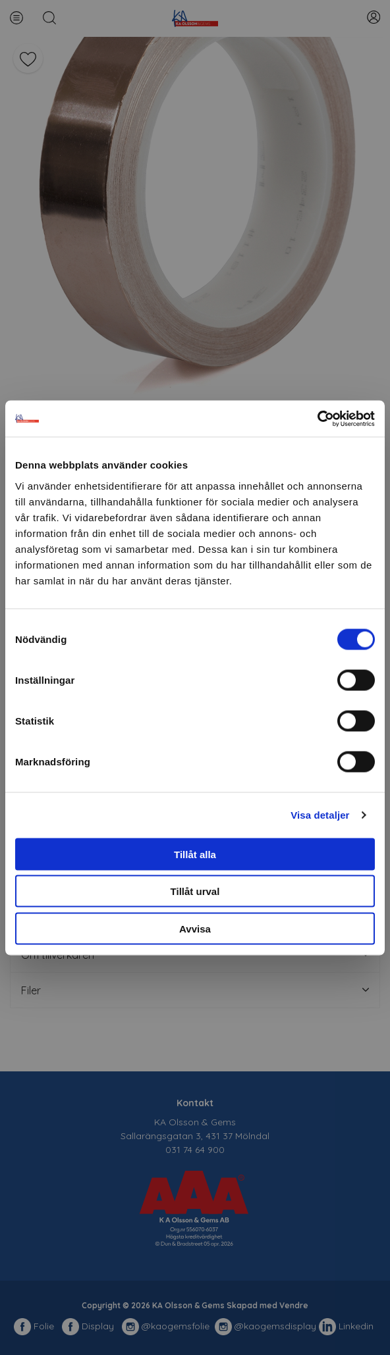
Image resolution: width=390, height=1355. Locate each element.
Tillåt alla (195, 853)
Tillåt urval (195, 891)
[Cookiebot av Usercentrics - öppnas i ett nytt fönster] (317, 418)
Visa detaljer (320, 815)
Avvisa (195, 928)
